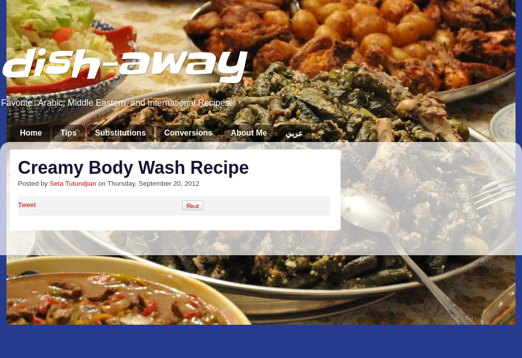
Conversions (188, 133)
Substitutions (120, 133)
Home (31, 133)
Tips (68, 133)
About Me (249, 133)
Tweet (27, 205)
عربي (294, 133)
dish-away (122, 63)
